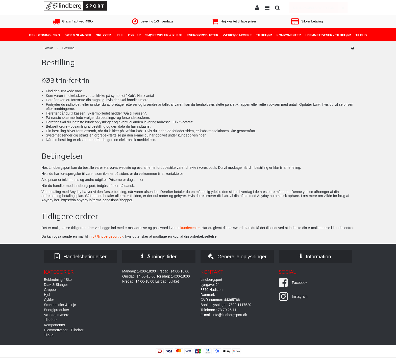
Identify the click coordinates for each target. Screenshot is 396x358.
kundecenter (190, 228)
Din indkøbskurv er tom (320, 7)
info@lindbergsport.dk (106, 236)
